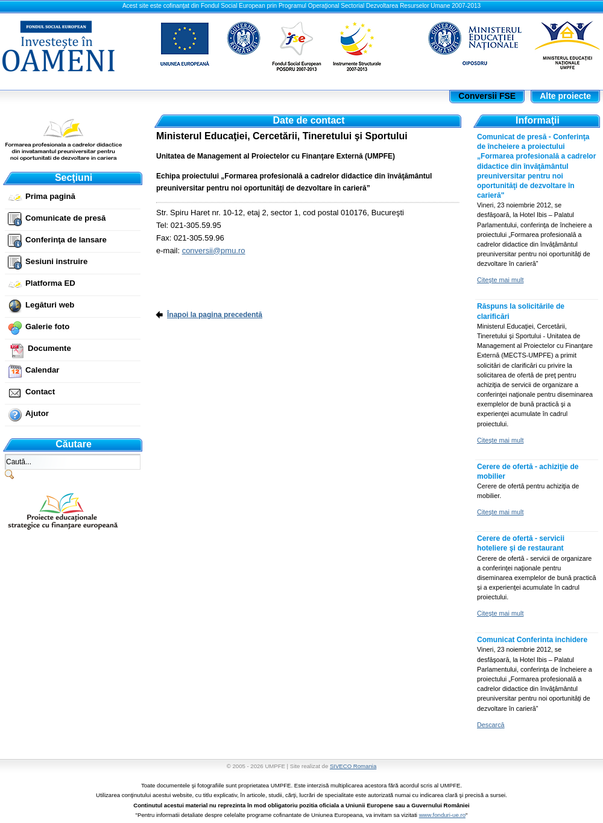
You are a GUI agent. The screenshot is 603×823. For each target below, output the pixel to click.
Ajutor (37, 413)
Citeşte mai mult (500, 279)
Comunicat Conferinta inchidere (532, 639)
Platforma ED (50, 283)
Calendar (42, 369)
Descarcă (491, 724)
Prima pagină (50, 196)
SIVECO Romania (353, 766)
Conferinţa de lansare (66, 239)
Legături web (49, 304)
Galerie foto (47, 326)
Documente (49, 348)
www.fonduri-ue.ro (442, 815)
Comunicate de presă (65, 217)
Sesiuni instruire (56, 261)
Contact (40, 391)
